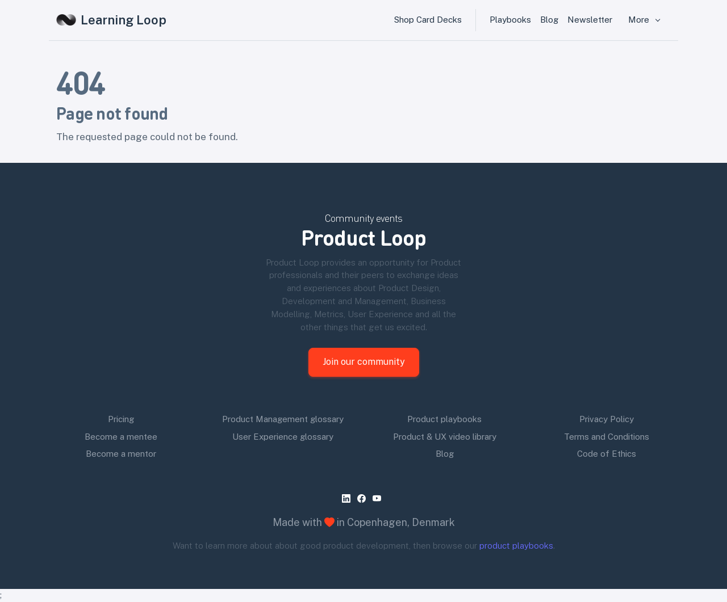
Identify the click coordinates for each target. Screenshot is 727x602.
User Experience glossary (282, 436)
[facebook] (363, 498)
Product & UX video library (444, 436)
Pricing (121, 419)
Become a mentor (121, 453)
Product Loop (363, 237)
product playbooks (516, 545)
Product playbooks (444, 419)
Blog (549, 19)
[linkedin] (348, 498)
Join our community (364, 361)
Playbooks (510, 19)
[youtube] (379, 498)
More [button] (639, 19)
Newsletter (589, 19)
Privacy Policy (606, 419)
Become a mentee (121, 436)
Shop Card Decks (428, 19)
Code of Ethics (606, 453)
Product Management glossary (283, 419)
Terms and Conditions (606, 436)
